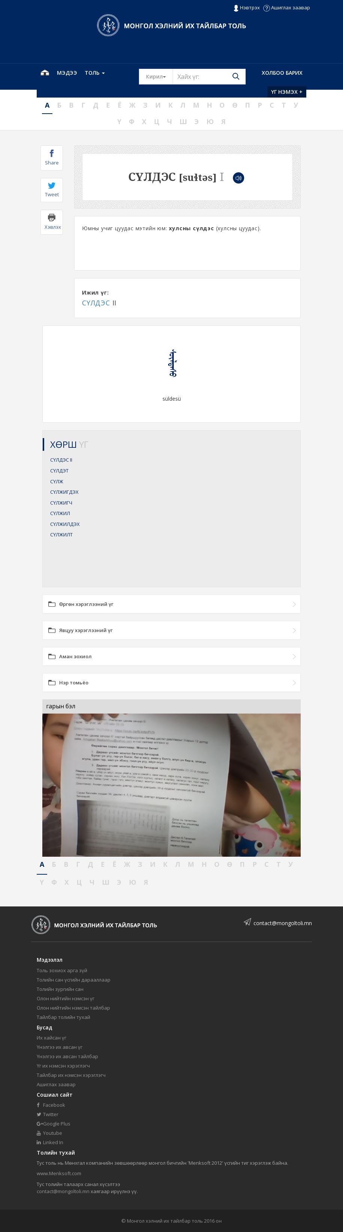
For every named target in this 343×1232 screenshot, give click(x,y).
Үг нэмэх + (287, 91)
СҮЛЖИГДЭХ (64, 492)
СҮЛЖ (56, 481)
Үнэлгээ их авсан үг (59, 1047)
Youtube (49, 1133)
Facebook (51, 1105)
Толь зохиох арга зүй (62, 970)
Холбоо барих (282, 72)
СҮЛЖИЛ (60, 513)
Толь (95, 72)
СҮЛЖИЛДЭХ (65, 524)
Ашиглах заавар (286, 7)
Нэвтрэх (246, 8)
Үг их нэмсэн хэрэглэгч (63, 1065)
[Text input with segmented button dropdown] (209, 76)
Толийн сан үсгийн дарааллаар (73, 979)
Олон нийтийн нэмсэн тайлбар (73, 1007)
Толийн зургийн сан (60, 989)
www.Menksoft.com (59, 1173)
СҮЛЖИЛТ (61, 534)
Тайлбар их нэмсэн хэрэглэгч (71, 1075)
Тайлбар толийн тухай (63, 1017)
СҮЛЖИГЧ (61, 502)
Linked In (50, 1142)
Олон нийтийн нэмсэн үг (65, 998)
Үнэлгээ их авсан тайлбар (67, 1056)
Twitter (47, 1114)
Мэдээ (67, 72)
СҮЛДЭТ (59, 470)
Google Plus (53, 1123)
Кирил (159, 76)
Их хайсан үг (51, 1037)
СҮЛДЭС (96, 302)
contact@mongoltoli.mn (283, 923)
